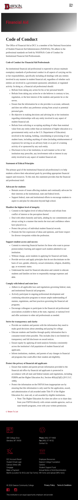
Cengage (9, 467)
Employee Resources (47, 459)
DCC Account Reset (13, 459)
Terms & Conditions (64, 485)
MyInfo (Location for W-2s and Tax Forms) (22, 473)
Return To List (13, 412)
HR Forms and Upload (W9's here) (52, 473)
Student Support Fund (47, 467)
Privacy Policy (49, 485)
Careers (42, 465)
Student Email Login (13, 462)
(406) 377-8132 (48, 440)
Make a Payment (12, 470)
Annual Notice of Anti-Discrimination (52, 470)
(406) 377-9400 (50, 438)
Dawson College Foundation (49, 462)
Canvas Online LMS (13, 465)
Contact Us (43, 443)
